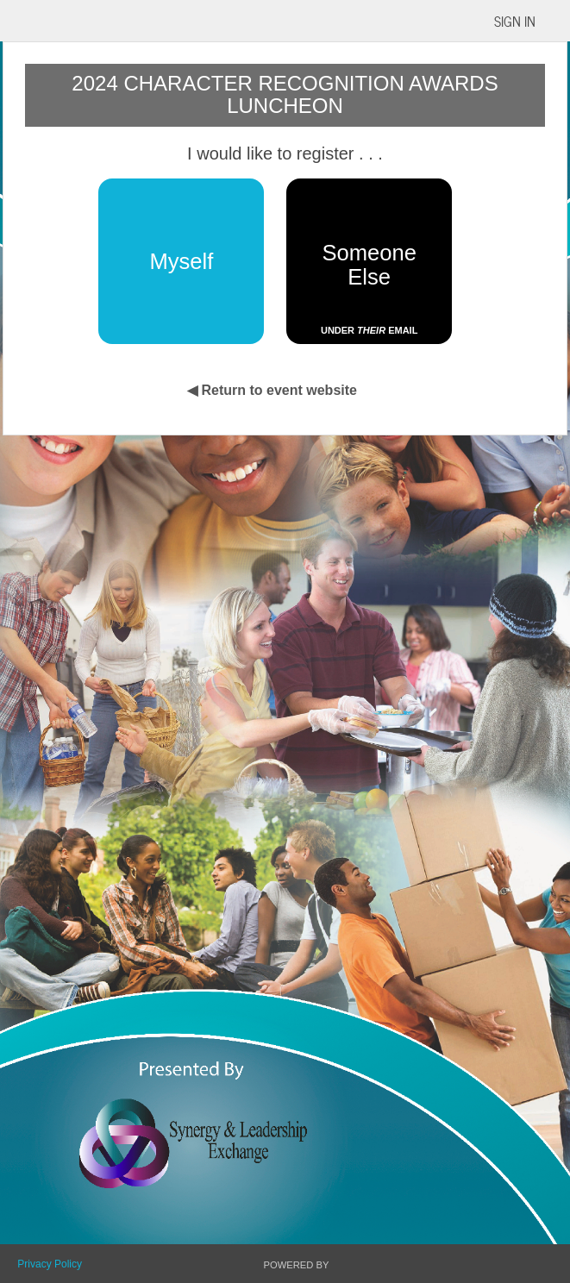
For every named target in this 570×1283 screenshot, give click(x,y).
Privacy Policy (49, 1264)
